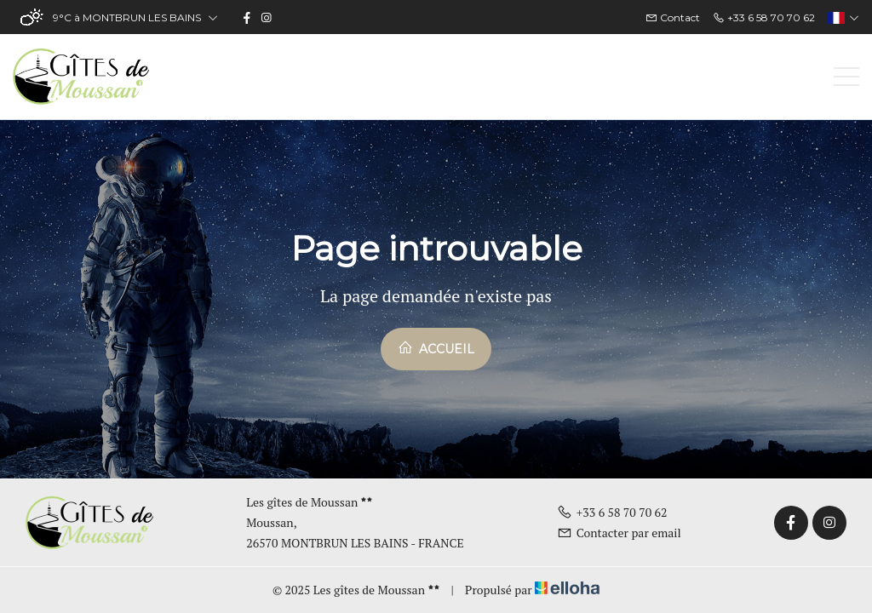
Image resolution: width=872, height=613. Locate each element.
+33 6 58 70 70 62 (612, 512)
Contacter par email (619, 532)
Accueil (436, 348)
